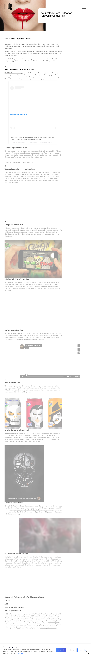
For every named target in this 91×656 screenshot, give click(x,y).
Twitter (21, 39)
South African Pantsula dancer (43, 513)
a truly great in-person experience (30, 177)
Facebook (14, 39)
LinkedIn (28, 39)
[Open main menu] (84, 9)
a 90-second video (22, 156)
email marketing (53, 625)
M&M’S (24, 145)
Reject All (71, 650)
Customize (83, 650)
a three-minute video (50, 287)
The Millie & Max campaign (14, 73)
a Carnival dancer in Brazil (20, 513)
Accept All (61, 650)
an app (26, 340)
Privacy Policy (19, 653)
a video (11, 564)
